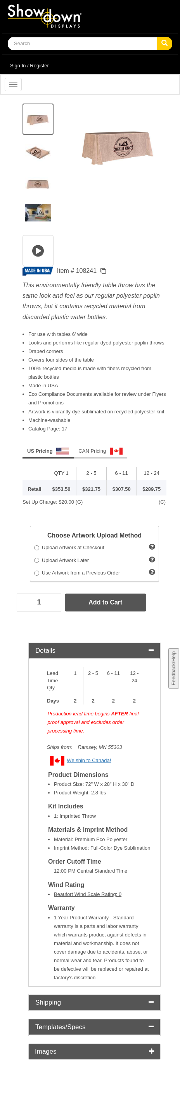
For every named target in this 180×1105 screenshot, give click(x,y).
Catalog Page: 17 (47, 429)
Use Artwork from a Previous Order (77, 573)
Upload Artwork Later (61, 560)
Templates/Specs (94, 1027)
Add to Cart (105, 602)
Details (94, 650)
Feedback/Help (173, 668)
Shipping (94, 1002)
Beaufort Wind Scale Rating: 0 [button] (87, 894)
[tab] (94, 651)
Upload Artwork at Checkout (69, 547)
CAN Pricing (100, 451)
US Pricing (48, 451)
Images (94, 1051)
